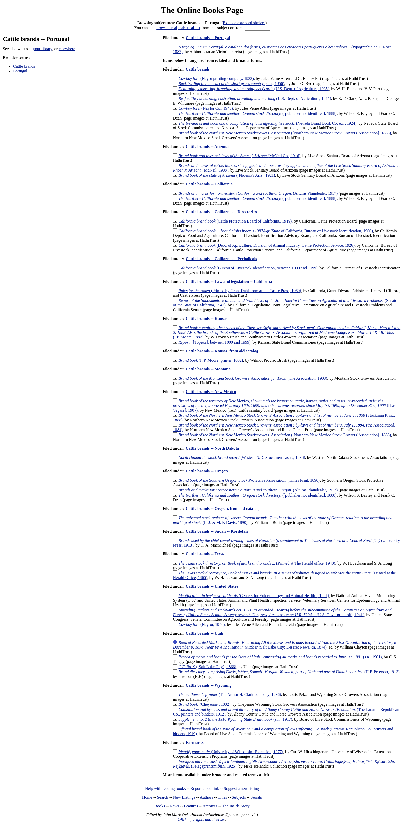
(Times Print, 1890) (249, 480)
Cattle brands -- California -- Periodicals (221, 259)
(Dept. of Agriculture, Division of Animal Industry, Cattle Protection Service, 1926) (266, 245)
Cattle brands (24, 66)
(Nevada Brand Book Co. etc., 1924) (267, 123)
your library (42, 49)
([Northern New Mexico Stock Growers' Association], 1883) (284, 133)
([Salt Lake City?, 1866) (207, 667)
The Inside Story (236, 806)
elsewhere (67, 49)
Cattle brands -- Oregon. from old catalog (222, 508)
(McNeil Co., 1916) (239, 156)
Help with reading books (165, 788)
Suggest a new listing (241, 788)
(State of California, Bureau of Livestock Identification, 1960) (275, 231)
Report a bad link (204, 788)
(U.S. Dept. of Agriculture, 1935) (253, 89)
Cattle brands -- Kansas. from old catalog (222, 351)
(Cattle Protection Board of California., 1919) (235, 221)
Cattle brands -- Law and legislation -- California (229, 281)
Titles (222, 797)
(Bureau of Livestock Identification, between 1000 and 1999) (247, 268)
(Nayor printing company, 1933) (216, 78)
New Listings (184, 797)
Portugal (20, 71)
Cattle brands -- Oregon (207, 471)
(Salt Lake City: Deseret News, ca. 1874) (285, 644)
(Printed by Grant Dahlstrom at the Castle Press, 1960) (239, 290)
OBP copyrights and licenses (201, 819)
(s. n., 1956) (231, 83)
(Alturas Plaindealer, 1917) (258, 193)
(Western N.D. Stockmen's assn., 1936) (241, 457)
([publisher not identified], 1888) (257, 113)
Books (159, 806)
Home (147, 797)
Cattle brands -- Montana (208, 369)
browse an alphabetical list (178, 27)
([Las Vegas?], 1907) (284, 405)
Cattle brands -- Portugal (208, 38)
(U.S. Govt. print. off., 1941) (282, 612)
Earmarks (194, 742)
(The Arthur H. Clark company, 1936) (229, 694)
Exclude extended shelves (244, 23)
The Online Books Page (202, 10)
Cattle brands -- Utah (204, 633)
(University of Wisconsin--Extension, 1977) (230, 752)
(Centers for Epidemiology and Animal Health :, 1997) (253, 595)
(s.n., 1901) (280, 657)
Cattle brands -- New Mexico (211, 391)
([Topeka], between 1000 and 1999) (214, 342)
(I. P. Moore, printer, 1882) (210, 360)
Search (163, 797)
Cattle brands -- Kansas (206, 318)
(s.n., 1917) (235, 719)
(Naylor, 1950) (201, 624)
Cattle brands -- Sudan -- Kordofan (217, 531)
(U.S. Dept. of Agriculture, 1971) (254, 98)
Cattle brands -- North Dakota (212, 448)
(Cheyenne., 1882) (204, 704)
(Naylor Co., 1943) (205, 108)
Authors (206, 797)
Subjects (239, 797)
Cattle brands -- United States (212, 586)
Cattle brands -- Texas (205, 554)
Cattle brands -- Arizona (207, 146)
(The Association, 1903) (252, 378)
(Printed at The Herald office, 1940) (256, 563)
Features (191, 806)
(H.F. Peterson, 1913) (289, 672)
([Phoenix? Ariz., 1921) (226, 175)
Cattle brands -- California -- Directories (221, 212)
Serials (256, 797)
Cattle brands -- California (209, 184)
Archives (210, 806)
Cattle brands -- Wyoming (208, 685)
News (174, 806)
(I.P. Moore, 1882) (286, 332)
